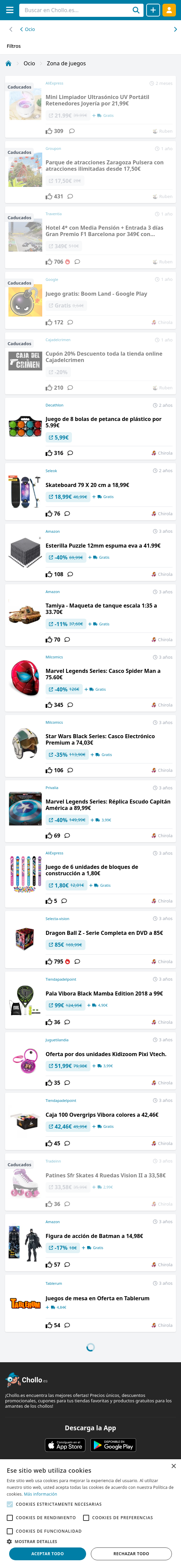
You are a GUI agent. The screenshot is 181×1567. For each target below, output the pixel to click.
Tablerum (54, 1283)
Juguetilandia (57, 1039)
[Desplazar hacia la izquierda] (175, 29)
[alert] (90, 1513)
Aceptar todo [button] (47, 1554)
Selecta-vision (57, 918)
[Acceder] (169, 10)
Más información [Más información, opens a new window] (40, 1494)
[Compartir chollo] (153, 10)
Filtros (14, 46)
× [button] (173, 1466)
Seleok (51, 470)
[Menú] (9, 10)
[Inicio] (8, 63)
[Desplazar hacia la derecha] (11, 29)
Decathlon (54, 404)
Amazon (53, 531)
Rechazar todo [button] (131, 1554)
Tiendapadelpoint (61, 979)
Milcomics (54, 656)
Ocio (27, 29)
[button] (90, 1541)
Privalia (52, 787)
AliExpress (54, 852)
